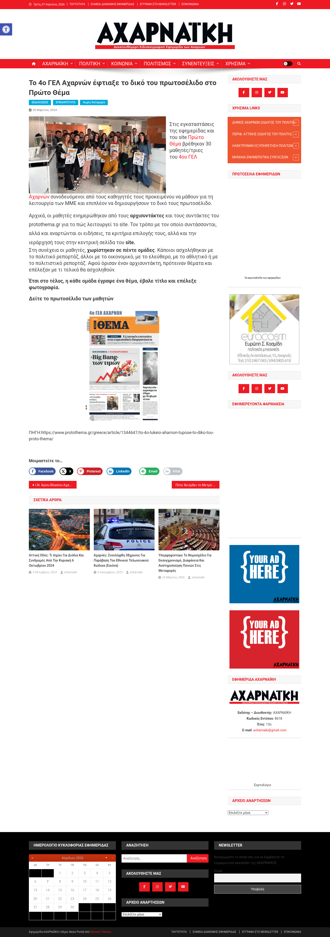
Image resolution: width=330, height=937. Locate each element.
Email (218, 871)
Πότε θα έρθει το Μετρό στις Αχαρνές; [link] (197, 485)
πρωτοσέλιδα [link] (255, 278)
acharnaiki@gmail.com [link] (269, 730)
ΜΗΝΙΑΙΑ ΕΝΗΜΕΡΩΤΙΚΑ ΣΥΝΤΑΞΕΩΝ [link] (265, 157)
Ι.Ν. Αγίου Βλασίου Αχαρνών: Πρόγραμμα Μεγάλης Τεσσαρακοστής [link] (56, 485)
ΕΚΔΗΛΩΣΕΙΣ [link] (40, 102)
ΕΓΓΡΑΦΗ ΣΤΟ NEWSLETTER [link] (158, 4)
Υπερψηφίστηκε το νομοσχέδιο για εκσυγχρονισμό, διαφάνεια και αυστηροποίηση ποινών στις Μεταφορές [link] (184, 563)
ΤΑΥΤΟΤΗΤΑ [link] (77, 4)
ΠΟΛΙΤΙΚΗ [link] (89, 63)
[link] (6, 29)
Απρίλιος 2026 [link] (72, 858)
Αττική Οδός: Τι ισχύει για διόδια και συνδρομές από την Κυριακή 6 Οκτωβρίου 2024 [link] (56, 560)
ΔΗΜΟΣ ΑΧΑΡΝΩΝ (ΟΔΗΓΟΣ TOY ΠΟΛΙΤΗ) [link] (265, 123)
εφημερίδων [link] (274, 278)
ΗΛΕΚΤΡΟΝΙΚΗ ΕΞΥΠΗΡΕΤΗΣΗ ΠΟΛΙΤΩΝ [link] (265, 146)
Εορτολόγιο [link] (262, 785)
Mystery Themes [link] (100, 932)
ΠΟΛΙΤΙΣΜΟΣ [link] (157, 63)
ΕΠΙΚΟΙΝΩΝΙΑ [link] (190, 4)
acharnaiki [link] (70, 572)
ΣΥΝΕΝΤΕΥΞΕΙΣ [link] (198, 63)
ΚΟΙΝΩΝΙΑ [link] (122, 63)
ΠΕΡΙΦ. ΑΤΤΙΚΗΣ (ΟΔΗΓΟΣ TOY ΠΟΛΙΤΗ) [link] (265, 134)
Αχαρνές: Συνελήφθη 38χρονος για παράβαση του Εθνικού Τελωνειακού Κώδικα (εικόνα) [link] (121, 560)
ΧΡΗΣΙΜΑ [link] (235, 63)
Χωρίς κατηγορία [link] (94, 102)
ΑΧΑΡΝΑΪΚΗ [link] (55, 63)
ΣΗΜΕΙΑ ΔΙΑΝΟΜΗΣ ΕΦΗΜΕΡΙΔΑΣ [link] (113, 4)
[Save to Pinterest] (90, 471)
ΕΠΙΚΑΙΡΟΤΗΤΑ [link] (65, 102)
